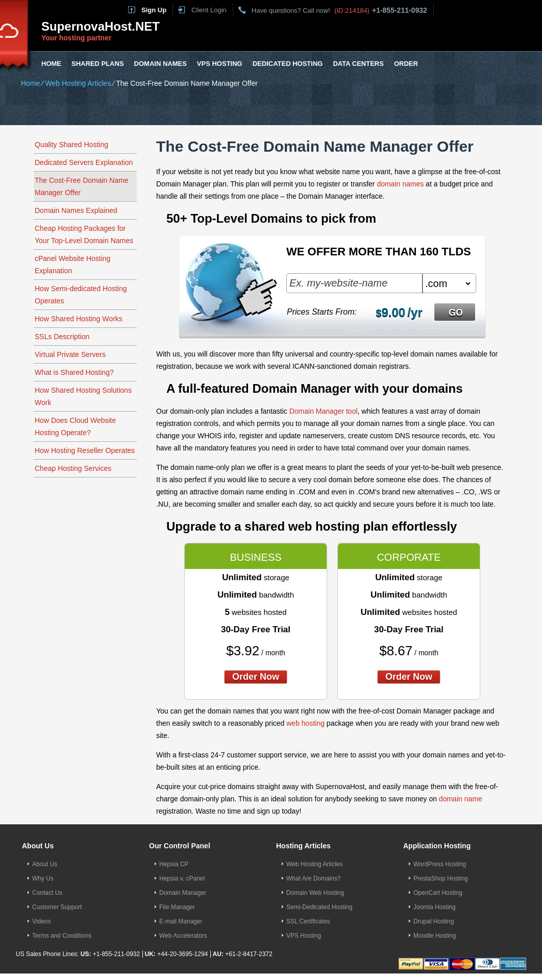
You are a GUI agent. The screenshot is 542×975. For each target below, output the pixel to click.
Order (406, 63)
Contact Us (47, 892)
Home (51, 63)
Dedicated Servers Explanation (84, 162)
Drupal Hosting (433, 921)
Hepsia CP (173, 864)
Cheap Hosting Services (73, 468)
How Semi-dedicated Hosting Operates (81, 294)
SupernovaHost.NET (100, 26)
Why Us (43, 878)
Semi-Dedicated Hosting (319, 907)
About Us (44, 864)
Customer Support (57, 907)
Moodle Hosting (434, 935)
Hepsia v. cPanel (182, 878)
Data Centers (358, 63)
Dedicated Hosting (288, 63)
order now (255, 677)
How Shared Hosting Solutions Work (83, 396)
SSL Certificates (308, 921)
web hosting (305, 723)
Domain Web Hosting (315, 892)
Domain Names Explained (76, 210)
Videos (41, 921)
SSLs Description (62, 336)
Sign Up (153, 10)
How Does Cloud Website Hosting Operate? (75, 426)
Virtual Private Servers (70, 354)
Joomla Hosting (434, 907)
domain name (460, 799)
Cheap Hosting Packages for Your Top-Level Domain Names (84, 234)
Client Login (209, 10)
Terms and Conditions (61, 935)
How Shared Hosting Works (78, 319)
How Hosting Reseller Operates (85, 450)
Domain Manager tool (323, 411)
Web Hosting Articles (78, 83)
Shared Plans (97, 63)
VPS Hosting (219, 63)
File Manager (177, 907)
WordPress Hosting (439, 864)
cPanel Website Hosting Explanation (72, 264)
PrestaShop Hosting (440, 878)
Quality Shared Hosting (71, 144)
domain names (400, 184)
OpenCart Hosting (437, 892)
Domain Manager (182, 892)
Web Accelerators (183, 935)
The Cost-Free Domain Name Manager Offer (82, 186)
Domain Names (160, 63)
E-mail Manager (181, 921)
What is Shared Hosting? (74, 372)
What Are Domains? (313, 878)
